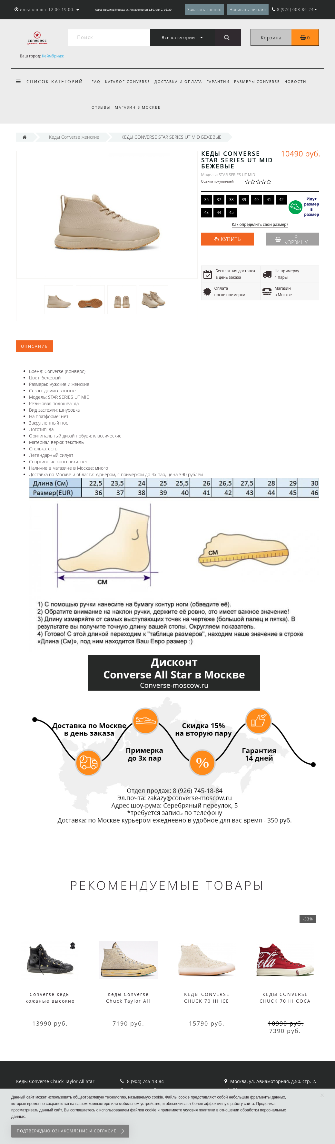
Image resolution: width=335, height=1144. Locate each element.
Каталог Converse (128, 81)
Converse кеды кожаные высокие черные (50, 1001)
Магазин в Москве (139, 107)
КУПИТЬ (231, 239)
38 (231, 199)
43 (206, 212)
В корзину (291, 239)
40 (256, 199)
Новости (300, 81)
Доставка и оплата (180, 81)
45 (231, 212)
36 (206, 199)
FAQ (96, 81)
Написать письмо (248, 9)
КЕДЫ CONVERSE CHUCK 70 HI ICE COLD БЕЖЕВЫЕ (207, 1001)
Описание (34, 346)
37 (219, 199)
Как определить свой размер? (260, 224)
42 (281, 199)
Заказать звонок (204, 9)
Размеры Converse (261, 81)
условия (190, 1110)
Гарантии (221, 81)
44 (219, 212)
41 (269, 199)
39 (244, 199)
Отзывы (101, 107)
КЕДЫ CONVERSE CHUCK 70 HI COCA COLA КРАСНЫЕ (285, 1001)
